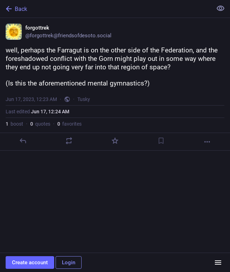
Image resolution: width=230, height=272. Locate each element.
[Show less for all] (220, 8)
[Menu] (218, 262)
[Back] (105, 9)
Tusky (83, 99)
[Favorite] (115, 141)
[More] (207, 142)
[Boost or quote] (69, 141)
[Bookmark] (161, 141)
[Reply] (23, 141)
